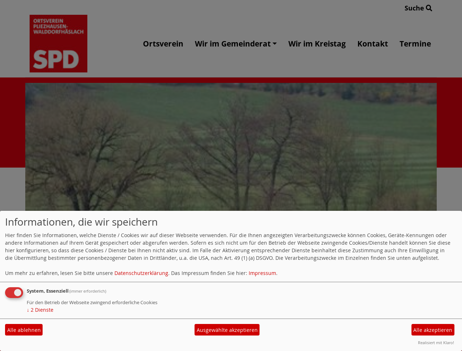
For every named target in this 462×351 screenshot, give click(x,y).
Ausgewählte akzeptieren (227, 329)
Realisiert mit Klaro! (436, 342)
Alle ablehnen (24, 329)
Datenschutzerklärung (141, 273)
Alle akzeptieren (432, 329)
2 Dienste (40, 309)
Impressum (262, 273)
